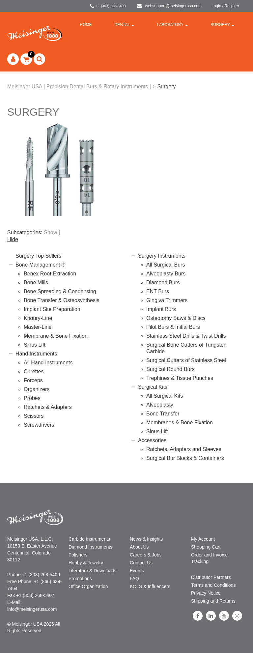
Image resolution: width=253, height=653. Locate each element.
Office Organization (88, 586)
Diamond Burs (163, 282)
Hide (12, 239)
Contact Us (141, 562)
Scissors (33, 416)
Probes (32, 398)
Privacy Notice (205, 593)
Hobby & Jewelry (86, 562)
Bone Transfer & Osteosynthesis (61, 300)
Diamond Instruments (90, 547)
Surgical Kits (152, 387)
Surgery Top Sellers (38, 256)
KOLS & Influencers (150, 586)
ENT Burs (157, 291)
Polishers (78, 554)
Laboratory (172, 24)
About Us (139, 547)
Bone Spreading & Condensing (60, 291)
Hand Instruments (36, 353)
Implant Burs (161, 309)
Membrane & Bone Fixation (56, 336)
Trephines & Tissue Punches (179, 378)
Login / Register (225, 6)
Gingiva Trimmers (166, 300)
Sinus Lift (34, 345)
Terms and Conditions (213, 585)
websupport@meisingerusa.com (169, 6)
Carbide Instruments (89, 539)
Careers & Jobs (145, 554)
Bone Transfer (163, 413)
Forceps (33, 380)
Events (137, 570)
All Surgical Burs (165, 265)
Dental (124, 24)
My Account (203, 539)
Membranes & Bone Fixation (179, 422)
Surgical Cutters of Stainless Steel (186, 360)
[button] (26, 59)
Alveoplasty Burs (165, 273)
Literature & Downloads (93, 570)
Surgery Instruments (161, 256)
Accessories (152, 440)
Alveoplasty (159, 405)
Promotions (80, 578)
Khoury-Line (38, 318)
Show (50, 232)
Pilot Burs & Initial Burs (173, 327)
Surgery (222, 24)
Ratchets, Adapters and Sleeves (183, 449)
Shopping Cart (206, 547)
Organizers (36, 389)
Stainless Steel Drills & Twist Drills (186, 336)
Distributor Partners (211, 577)
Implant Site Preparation (52, 309)
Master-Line (37, 327)
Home (86, 24)
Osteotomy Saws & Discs (176, 318)
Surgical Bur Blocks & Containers (185, 458)
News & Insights (146, 539)
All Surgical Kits (164, 396)
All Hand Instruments (48, 362)
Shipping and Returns (213, 601)
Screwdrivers (39, 425)
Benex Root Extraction (50, 273)
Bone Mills (36, 282)
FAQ (134, 578)
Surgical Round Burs (170, 369)
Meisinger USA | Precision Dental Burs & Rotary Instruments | (79, 86)
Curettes (33, 371)
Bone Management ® (40, 265)
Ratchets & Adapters (48, 407)
